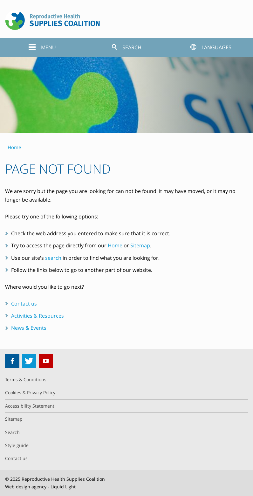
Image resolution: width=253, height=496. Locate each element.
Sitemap (140, 245)
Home (115, 245)
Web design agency (25, 487)
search (53, 257)
